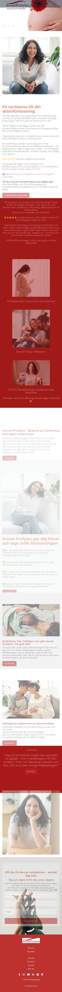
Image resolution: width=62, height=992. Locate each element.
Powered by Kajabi (31, 986)
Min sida (31, 969)
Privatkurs (31, 961)
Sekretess (31, 948)
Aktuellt (31, 958)
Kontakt (31, 965)
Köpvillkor (31, 951)
